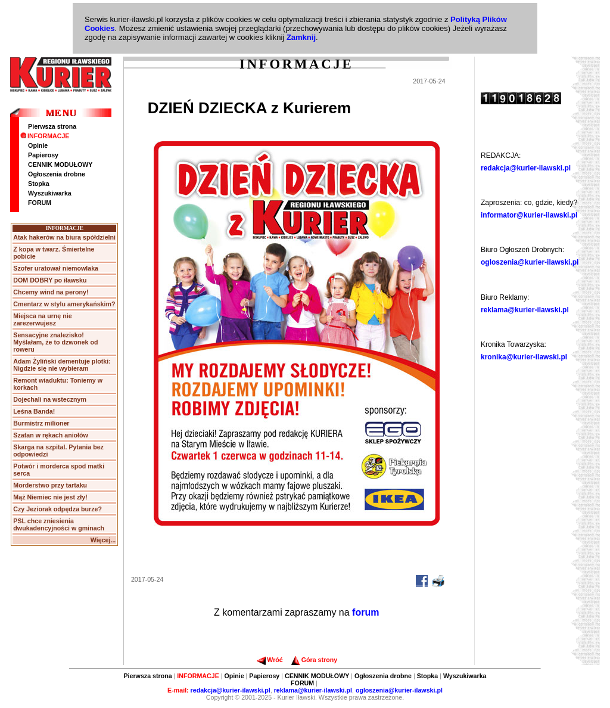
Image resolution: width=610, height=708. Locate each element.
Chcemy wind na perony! (50, 292)
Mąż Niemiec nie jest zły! (50, 497)
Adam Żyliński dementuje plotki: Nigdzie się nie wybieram (61, 365)
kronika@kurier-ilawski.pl (524, 357)
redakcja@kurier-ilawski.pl (526, 168)
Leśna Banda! (34, 411)
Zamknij (301, 37)
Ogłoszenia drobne (56, 174)
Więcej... (103, 540)
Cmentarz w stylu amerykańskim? (64, 304)
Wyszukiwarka (49, 193)
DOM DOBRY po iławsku (49, 280)
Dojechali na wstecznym (49, 399)
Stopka (38, 183)
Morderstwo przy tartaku (50, 485)
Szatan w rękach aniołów (50, 435)
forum (365, 612)
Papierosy (43, 155)
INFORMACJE (44, 135)
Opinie (38, 145)
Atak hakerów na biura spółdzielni (64, 237)
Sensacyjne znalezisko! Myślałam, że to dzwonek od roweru (55, 342)
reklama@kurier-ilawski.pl (525, 310)
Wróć (269, 659)
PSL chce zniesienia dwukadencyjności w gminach (58, 524)
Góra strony (314, 659)
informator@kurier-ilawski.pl (529, 215)
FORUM (39, 202)
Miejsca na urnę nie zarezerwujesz (42, 319)
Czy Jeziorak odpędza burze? (57, 509)
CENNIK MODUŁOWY (60, 164)
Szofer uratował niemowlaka (55, 268)
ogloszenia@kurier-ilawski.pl (529, 262)
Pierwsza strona (52, 126)
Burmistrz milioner (41, 423)
